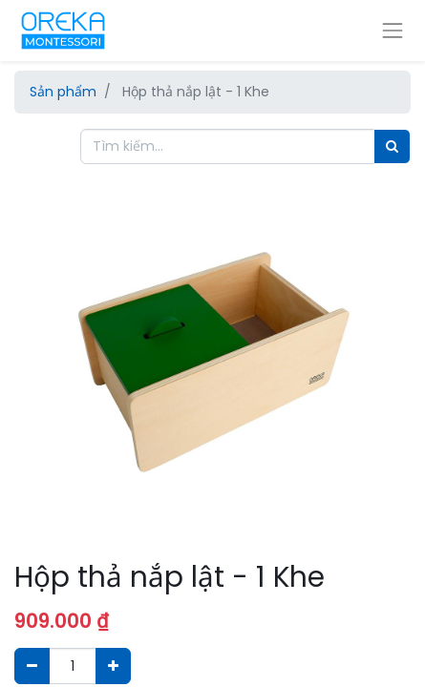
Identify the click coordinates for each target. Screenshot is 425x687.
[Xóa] (32, 665)
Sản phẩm (63, 91)
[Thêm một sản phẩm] (113, 665)
